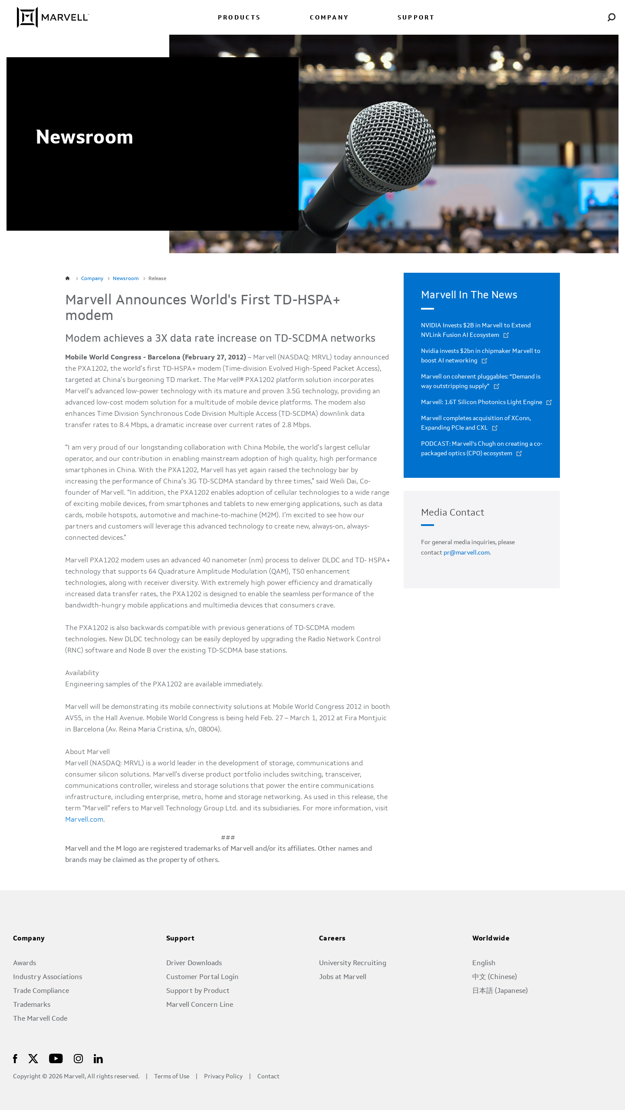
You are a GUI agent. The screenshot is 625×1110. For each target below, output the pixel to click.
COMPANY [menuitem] (329, 18)
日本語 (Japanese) (500, 991)
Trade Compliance (41, 991)
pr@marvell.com (467, 553)
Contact (268, 1077)
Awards (24, 963)
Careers (332, 938)
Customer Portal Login (202, 977)
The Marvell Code (40, 1018)
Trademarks (31, 1005)
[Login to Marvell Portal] (591, 17)
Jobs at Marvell (342, 977)
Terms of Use (171, 1077)
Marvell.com (84, 819)
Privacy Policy (223, 1077)
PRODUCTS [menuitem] (239, 18)
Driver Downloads (194, 963)
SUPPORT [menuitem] (416, 18)
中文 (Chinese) (494, 977)
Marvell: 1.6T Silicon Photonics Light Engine (481, 402)
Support (180, 938)
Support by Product (198, 991)
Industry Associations (47, 977)
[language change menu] (570, 17)
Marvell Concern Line (199, 1005)
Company (29, 938)
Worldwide (491, 938)
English (484, 963)
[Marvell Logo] (48, 17)
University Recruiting (352, 963)
